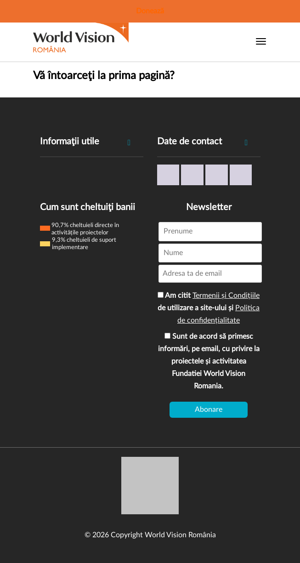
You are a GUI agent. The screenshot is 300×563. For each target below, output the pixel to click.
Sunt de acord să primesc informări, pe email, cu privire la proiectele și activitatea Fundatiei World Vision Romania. (209, 361)
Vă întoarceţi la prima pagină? (104, 75)
